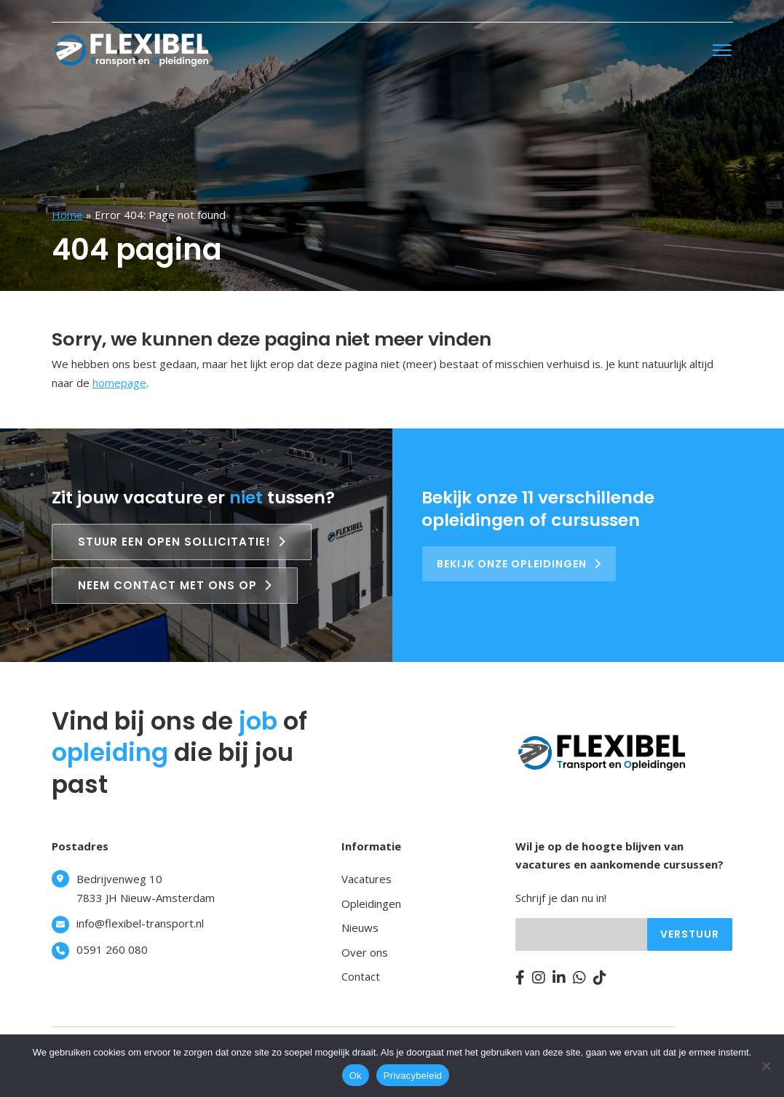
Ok (355, 1075)
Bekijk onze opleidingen (519, 564)
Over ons (364, 952)
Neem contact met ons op (175, 585)
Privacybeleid (413, 1075)
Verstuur (689, 934)
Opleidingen (371, 903)
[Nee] (766, 1065)
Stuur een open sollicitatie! (181, 541)
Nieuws (360, 927)
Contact (360, 976)
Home (67, 214)
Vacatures (366, 878)
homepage (119, 382)
